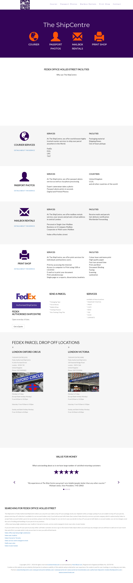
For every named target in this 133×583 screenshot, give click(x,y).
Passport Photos (68, 4)
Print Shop (104, 4)
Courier (53, 4)
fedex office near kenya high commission (17, 533)
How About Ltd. (77, 564)
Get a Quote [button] (18, 326)
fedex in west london (11, 546)
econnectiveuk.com (53, 564)
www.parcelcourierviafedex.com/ (43, 570)
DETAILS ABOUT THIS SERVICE (24, 150)
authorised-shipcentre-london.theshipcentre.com (105, 570)
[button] (14, 482)
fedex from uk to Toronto (13, 538)
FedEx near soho (10, 543)
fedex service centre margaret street (16, 540)
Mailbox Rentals (88, 4)
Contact (117, 4)
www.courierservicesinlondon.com (78, 570)
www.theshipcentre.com (24, 570)
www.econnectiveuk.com (66, 572)
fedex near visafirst (11, 535)
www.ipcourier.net (61, 570)
